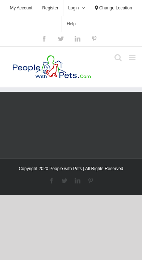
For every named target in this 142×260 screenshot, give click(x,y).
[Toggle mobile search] (118, 57)
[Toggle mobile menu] (133, 57)
